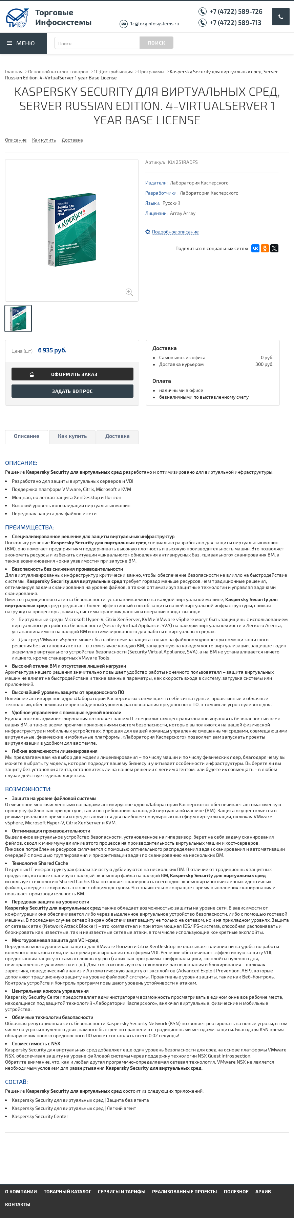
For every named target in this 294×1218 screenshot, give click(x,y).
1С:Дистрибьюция (113, 71)
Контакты (17, 1204)
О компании (21, 1191)
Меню (25, 43)
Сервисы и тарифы (122, 1191)
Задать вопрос (72, 391)
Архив (263, 1191)
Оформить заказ (74, 374)
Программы (151, 71)
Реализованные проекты (184, 1191)
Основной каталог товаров (58, 71)
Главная (14, 71)
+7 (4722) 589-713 (235, 22)
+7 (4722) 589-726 (236, 11)
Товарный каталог (67, 1191)
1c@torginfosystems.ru (154, 23)
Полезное (236, 1191)
